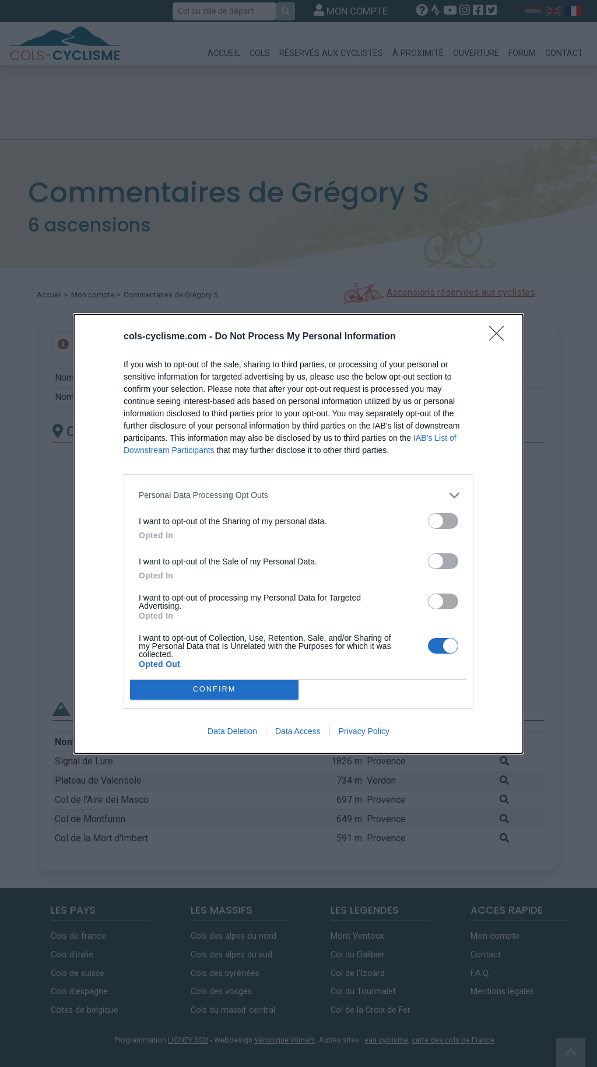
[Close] (500, 337)
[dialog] (298, 533)
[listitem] (298, 495)
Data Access (298, 731)
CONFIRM (214, 689)
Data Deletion (232, 731)
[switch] (443, 521)
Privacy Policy (364, 731)
